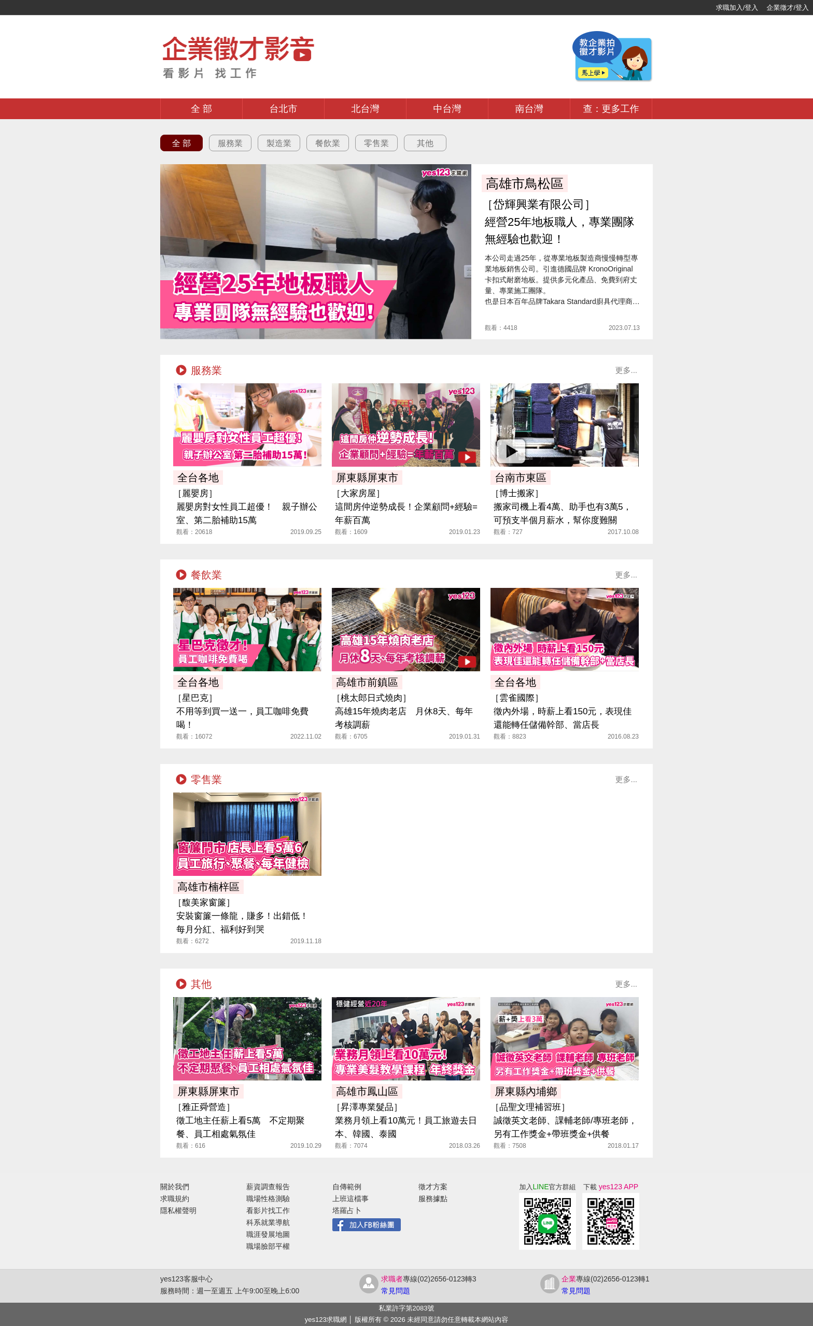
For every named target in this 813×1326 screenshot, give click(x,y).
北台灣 (366, 109)
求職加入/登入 (737, 7)
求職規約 (174, 1198)
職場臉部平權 (268, 1246)
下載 (610, 1187)
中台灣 (447, 109)
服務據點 (432, 1198)
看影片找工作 (268, 1210)
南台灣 (529, 109)
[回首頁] (41, 8)
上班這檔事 (350, 1198)
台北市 (284, 109)
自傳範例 (346, 1187)
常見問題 (395, 1291)
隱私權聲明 (178, 1210)
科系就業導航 (268, 1222)
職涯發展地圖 (268, 1234)
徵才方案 (432, 1187)
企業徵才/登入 (787, 7)
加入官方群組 (547, 1187)
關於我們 (174, 1187)
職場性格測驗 (268, 1198)
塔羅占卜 (346, 1210)
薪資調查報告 (268, 1187)
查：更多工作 (611, 109)
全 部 (201, 109)
